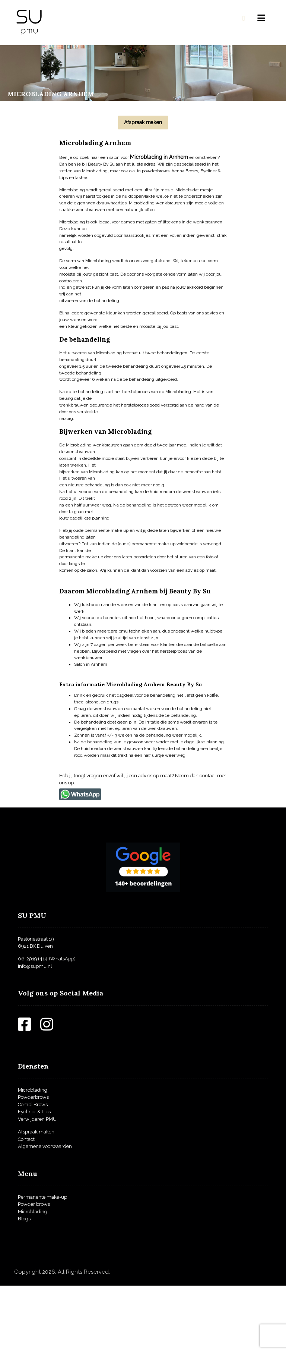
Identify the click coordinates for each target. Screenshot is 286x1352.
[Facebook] (29, 1094)
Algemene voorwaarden (45, 1212)
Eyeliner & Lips (34, 1178)
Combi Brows (33, 1170)
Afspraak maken (36, 1198)
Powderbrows (33, 1163)
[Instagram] (51, 1094)
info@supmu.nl (35, 1032)
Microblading (32, 1156)
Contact (26, 1205)
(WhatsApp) (62, 1025)
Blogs (24, 1285)
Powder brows (34, 1270)
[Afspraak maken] (143, 122)
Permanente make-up (42, 1263)
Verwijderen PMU (37, 1185)
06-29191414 (33, 1025)
